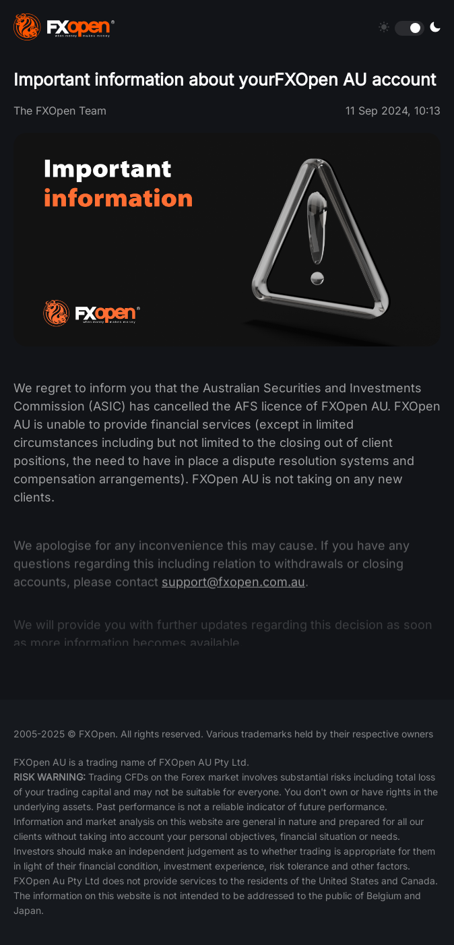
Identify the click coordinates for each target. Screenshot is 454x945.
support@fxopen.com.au (233, 589)
